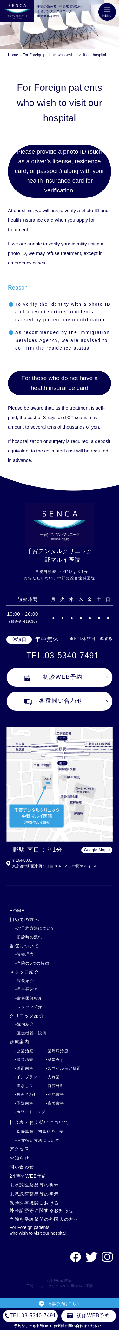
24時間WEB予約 (28, 1176)
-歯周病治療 (57, 1051)
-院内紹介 (24, 1024)
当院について (24, 945)
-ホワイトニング (30, 1112)
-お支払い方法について (37, 1140)
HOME (17, 910)
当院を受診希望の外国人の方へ (44, 1219)
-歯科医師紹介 (29, 998)
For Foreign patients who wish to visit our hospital (64, 55)
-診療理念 (24, 954)
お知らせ (19, 1157)
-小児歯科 (55, 1094)
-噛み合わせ (26, 1094)
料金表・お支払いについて (39, 1122)
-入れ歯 (53, 1077)
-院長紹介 (24, 981)
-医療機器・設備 (31, 1033)
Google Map (95, 850)
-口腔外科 (55, 1086)
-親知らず (55, 1059)
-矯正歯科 (24, 1068)
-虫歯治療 (24, 1051)
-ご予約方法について (35, 928)
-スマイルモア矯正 (63, 1068)
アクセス (19, 1148)
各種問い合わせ (53, 701)
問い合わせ (22, 1166)
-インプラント (28, 1077)
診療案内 (19, 1041)
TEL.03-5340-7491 (62, 655)
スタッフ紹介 (24, 971)
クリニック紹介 (27, 1015)
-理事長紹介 (26, 989)
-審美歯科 (55, 1103)
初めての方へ (24, 919)
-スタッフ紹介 (29, 1007)
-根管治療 (24, 1059)
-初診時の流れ (29, 937)
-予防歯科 (24, 1103)
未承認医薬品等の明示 (34, 1184)
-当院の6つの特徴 (32, 963)
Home (13, 55)
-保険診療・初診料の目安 (39, 1131)
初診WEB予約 (53, 677)
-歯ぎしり (24, 1086)
